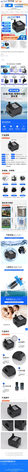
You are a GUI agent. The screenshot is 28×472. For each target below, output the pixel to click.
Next (26, 27)
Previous (2, 27)
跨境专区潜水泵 (18, 9)
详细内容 (3, 59)
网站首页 (12, 9)
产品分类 (15, 9)
